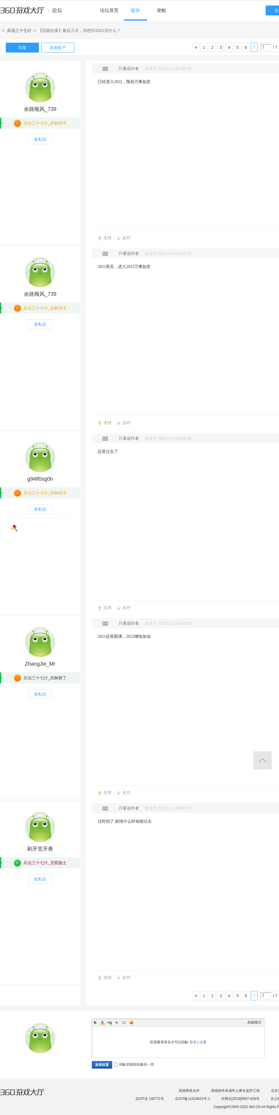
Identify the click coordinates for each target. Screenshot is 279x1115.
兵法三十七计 (19, 30)
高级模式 (254, 1022)
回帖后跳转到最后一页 (134, 1064)
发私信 (40, 139)
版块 (135, 10)
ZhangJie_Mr (40, 664)
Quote (117, 1022)
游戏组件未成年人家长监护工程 (235, 1091)
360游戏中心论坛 (33, 12)
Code (124, 1022)
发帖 (161, 10)
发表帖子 (58, 47)
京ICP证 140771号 (149, 1099)
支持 (107, 237)
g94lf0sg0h (40, 479)
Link (109, 1022)
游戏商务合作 (189, 1091)
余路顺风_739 (40, 109)
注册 (202, 1042)
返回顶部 (262, 760)
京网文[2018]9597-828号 (240, 1099)
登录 (192, 1042)
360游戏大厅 (28, 1095)
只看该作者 (129, 68)
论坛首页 (109, 10)
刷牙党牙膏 (40, 849)
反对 (126, 237)
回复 (22, 47)
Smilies (131, 1022)
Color (102, 1022)
